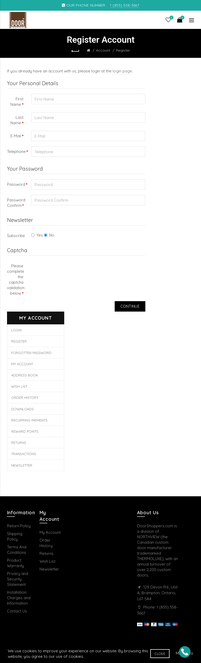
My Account (22, 364)
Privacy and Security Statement (17, 579)
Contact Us (17, 611)
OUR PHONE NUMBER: (100, 5)
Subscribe (16, 235)
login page (122, 71)
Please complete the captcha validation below (15, 279)
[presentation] (70, 271)
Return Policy (19, 525)
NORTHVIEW (148, 536)
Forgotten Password (31, 353)
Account (103, 50)
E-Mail (15, 135)
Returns (18, 443)
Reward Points (24, 431)
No (49, 235)
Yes (37, 235)
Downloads (22, 409)
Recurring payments (29, 420)
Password (16, 184)
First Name (16, 101)
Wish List (19, 386)
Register (123, 50)
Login (16, 330)
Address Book (24, 375)
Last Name (16, 120)
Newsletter (21, 465)
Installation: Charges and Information (18, 598)
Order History (24, 397)
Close (160, 654)
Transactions (23, 454)
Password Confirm (16, 202)
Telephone (16, 151)
